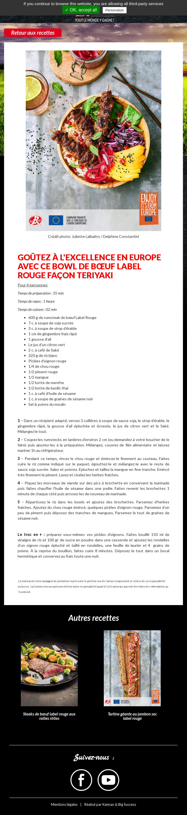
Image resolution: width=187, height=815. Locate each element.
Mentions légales (64, 804)
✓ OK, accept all (81, 10)
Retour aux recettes (32, 32)
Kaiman (108, 804)
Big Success (127, 804)
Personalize (114, 10)
